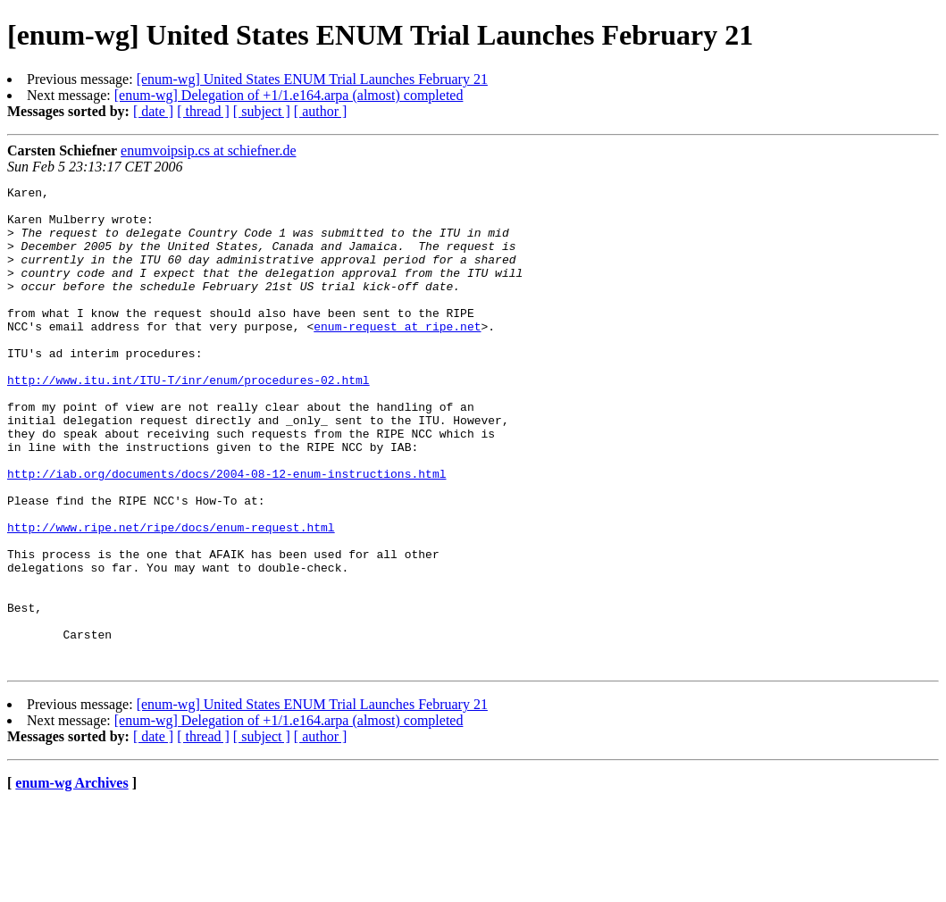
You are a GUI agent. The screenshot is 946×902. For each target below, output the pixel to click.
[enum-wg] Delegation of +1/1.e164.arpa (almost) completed (289, 95)
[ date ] (153, 111)
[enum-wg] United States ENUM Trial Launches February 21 (312, 79)
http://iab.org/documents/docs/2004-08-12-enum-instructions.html (226, 532)
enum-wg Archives (71, 879)
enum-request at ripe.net (397, 355)
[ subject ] (261, 111)
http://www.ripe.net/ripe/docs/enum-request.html (171, 597)
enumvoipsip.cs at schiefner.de (208, 150)
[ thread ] (203, 111)
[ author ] (320, 111)
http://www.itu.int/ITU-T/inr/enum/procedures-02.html (188, 420)
